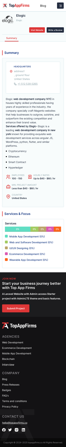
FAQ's (5, 395)
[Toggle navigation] (60, 5)
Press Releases (10, 384)
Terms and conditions (14, 401)
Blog (43, 5)
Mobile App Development (16, 353)
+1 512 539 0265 (28, 83)
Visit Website (37, 30)
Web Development (12, 342)
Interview (8, 364)
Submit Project (16, 308)
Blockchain (8, 358)
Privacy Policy (10, 406)
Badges (6, 390)
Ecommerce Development (17, 347)
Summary (11, 38)
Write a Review (55, 30)
